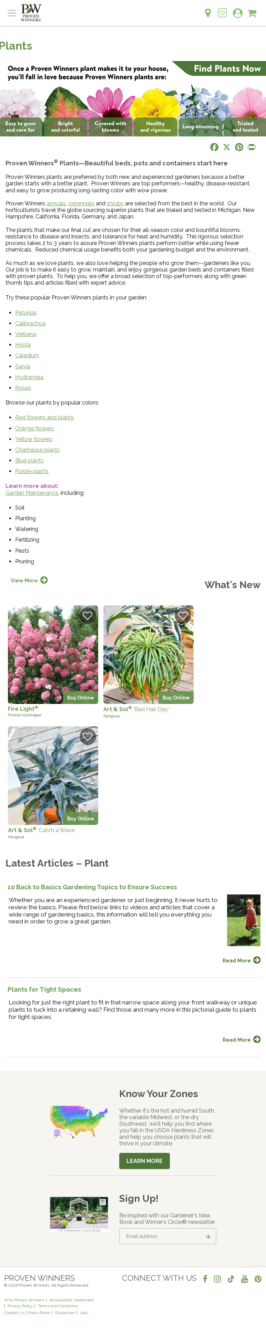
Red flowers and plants (44, 417)
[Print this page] (251, 147)
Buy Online (80, 697)
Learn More (144, 1161)
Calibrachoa (30, 323)
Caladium (27, 355)
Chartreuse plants (37, 450)
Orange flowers (34, 428)
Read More (237, 960)
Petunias (26, 312)
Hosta (23, 344)
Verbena (25, 334)
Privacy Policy (20, 1305)
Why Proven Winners (24, 1300)
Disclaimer (65, 1312)
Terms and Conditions (58, 1305)
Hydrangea (29, 377)
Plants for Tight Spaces (44, 989)
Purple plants (32, 471)
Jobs (84, 1312)
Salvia (22, 366)
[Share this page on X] (227, 147)
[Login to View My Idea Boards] (222, 9)
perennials (81, 203)
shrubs (115, 203)
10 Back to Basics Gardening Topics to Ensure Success (92, 887)
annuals (56, 203)
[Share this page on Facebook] (214, 147)
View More (24, 580)
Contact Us (14, 1312)
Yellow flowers (33, 439)
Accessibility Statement (71, 1300)
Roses (23, 388)
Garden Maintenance (32, 493)
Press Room (39, 1312)
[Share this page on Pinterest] (239, 147)
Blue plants (29, 460)
